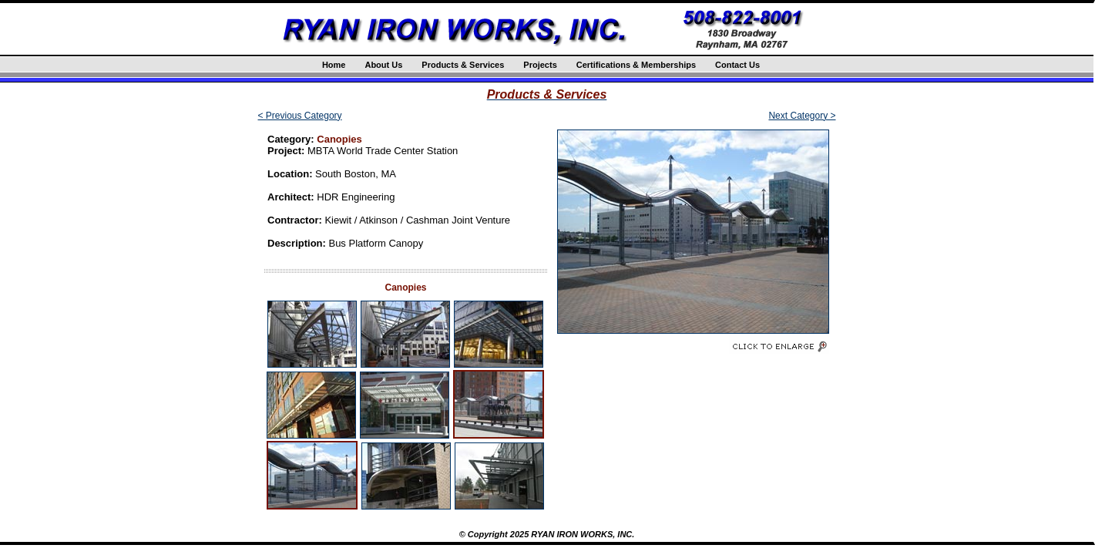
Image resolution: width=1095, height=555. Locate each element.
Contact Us (737, 64)
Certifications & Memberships (636, 64)
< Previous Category (300, 115)
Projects (539, 64)
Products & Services (463, 64)
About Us (383, 64)
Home (334, 64)
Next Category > (801, 115)
